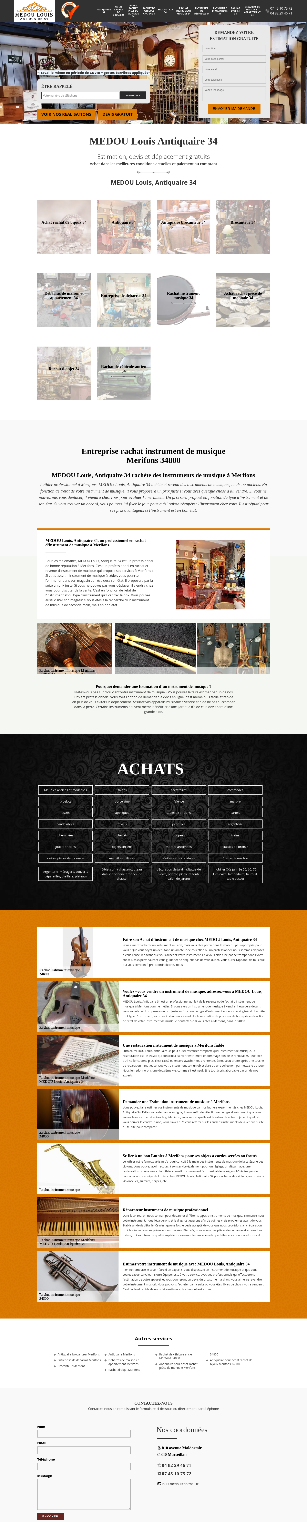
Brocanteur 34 (165, 11)
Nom (41, 1426)
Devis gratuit (117, 114)
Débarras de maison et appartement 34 (252, 11)
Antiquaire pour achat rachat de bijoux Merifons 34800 (231, 1362)
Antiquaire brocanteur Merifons (79, 1354)
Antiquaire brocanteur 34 (219, 11)
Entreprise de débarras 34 (201, 11)
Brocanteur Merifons (71, 1366)
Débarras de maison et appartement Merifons (124, 1362)
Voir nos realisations (66, 114)
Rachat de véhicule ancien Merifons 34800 (176, 1356)
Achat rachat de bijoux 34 (118, 11)
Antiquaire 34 (104, 11)
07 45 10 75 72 (281, 8)
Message (44, 1475)
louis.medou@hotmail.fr (178, 1483)
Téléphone (46, 1459)
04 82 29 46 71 (281, 13)
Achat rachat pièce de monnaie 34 (133, 11)
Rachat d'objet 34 (235, 11)
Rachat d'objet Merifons (124, 1370)
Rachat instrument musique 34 (183, 11)
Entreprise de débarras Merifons (79, 1360)
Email (42, 1443)
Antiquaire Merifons (122, 1354)
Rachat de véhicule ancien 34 (149, 11)
